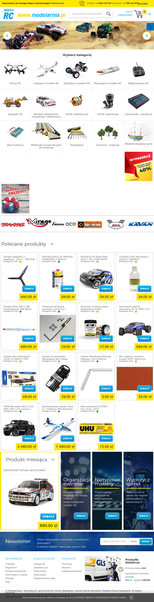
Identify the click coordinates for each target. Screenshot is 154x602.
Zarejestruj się (41, 568)
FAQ (7, 582)
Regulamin (11, 568)
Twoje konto (40, 571)
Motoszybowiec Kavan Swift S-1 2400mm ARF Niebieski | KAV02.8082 (57, 409)
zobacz (80, 516)
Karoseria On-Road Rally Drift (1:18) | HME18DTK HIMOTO (94, 259)
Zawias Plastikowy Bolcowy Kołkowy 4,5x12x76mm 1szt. (96, 359)
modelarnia (33, 14)
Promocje (67, 564)
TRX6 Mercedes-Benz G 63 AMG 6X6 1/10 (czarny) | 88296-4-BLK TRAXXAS (18, 409)
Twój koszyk (40, 575)
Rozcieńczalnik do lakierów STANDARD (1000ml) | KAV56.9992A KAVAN (57, 259)
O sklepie (10, 564)
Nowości (66, 568)
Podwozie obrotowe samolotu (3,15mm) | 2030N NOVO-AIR (54, 309)
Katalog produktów (72, 571)
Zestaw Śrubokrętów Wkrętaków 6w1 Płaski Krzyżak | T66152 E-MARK (56, 359)
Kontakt (9, 578)
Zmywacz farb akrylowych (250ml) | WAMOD (133, 258)
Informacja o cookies (16, 575)
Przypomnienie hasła (44, 578)
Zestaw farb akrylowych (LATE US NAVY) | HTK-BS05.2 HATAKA (17, 359)
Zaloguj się (39, 564)
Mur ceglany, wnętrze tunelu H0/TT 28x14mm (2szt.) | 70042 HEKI (132, 359)
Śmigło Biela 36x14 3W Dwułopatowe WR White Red (17, 309)
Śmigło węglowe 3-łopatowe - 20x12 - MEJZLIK (19, 258)
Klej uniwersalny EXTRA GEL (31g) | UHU (94, 407)
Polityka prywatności (15, 571)
